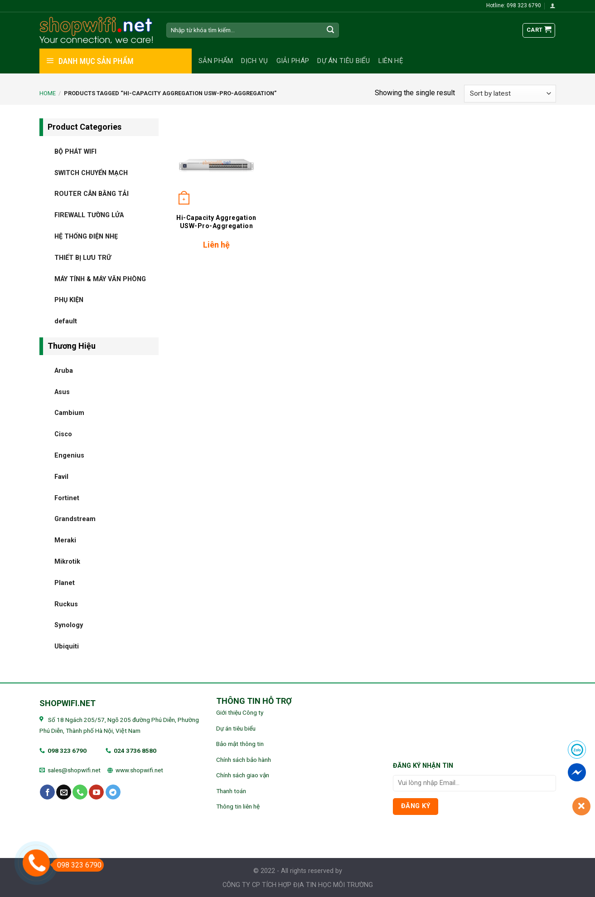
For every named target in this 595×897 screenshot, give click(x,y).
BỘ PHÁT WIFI (75, 151)
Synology (68, 625)
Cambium (69, 413)
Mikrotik (67, 561)
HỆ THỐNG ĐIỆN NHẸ (86, 236)
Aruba (63, 370)
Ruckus (66, 604)
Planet (64, 582)
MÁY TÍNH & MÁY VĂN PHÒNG (100, 279)
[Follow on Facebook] (47, 792)
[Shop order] (510, 93)
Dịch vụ (254, 61)
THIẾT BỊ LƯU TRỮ (82, 257)
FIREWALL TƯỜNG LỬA (89, 215)
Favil (61, 476)
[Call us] (80, 792)
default (65, 321)
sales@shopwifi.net (74, 770)
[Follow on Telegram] (113, 792)
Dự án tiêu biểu (343, 61)
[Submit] (330, 30)
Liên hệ (390, 61)
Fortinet (66, 498)
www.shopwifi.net (139, 770)
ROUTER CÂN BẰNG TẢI (91, 194)
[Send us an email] (63, 792)
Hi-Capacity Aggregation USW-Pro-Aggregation (216, 221)
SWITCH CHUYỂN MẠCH (91, 172)
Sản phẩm (215, 61)
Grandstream (75, 519)
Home (47, 93)
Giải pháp (293, 61)
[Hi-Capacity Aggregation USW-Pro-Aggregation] (216, 163)
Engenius (69, 455)
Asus (62, 391)
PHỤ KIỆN (68, 300)
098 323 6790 (67, 750)
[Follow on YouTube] (96, 792)
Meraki (65, 540)
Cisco (63, 434)
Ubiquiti (66, 646)
